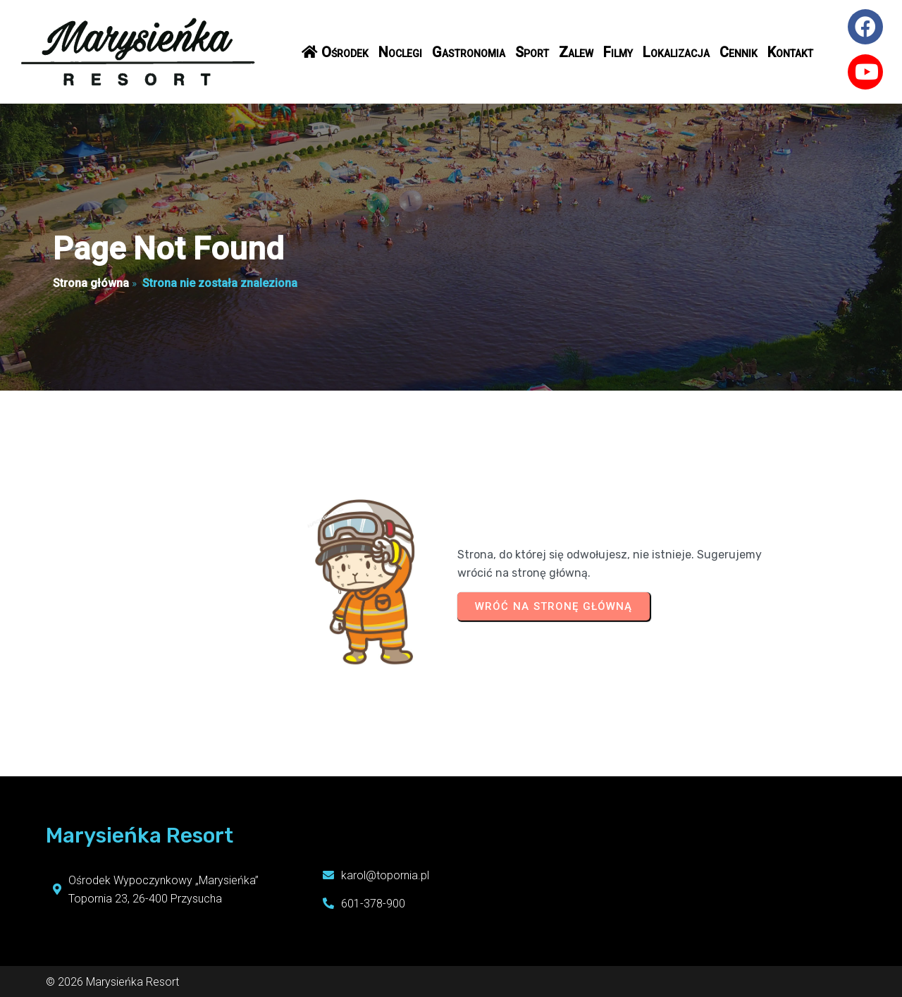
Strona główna (91, 283)
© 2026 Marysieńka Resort (112, 976)
